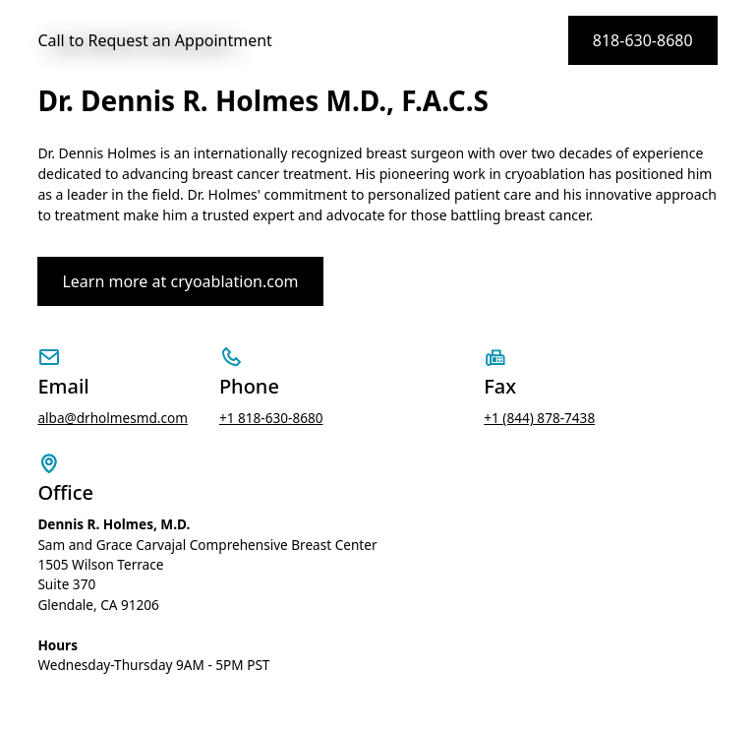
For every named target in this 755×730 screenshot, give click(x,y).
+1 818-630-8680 (271, 417)
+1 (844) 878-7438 (539, 417)
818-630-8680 (643, 40)
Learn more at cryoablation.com (180, 281)
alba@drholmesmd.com (112, 417)
